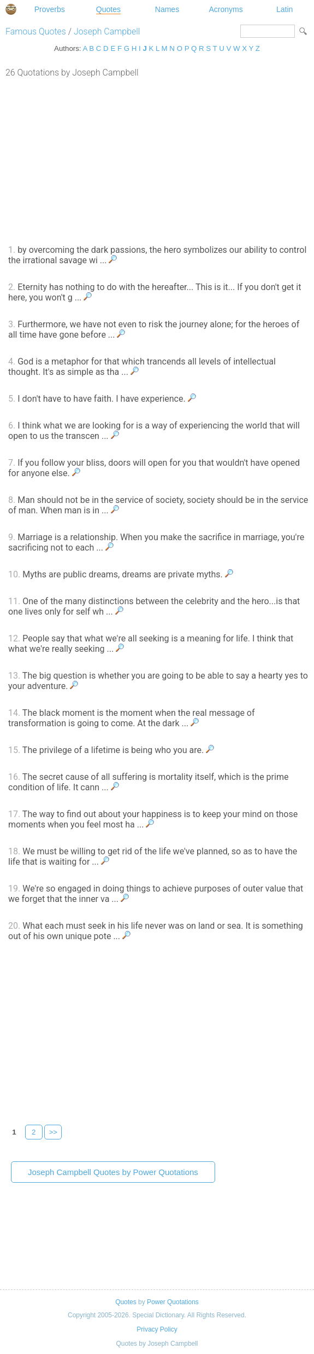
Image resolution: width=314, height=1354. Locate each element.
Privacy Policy (157, 1329)
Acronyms (225, 9)
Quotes (108, 9)
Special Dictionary (10, 9)
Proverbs (49, 9)
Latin (284, 9)
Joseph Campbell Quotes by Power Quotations (113, 1172)
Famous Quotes (35, 31)
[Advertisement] (157, 159)
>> (53, 1132)
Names (167, 9)
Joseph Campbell (107, 31)
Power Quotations (173, 1302)
